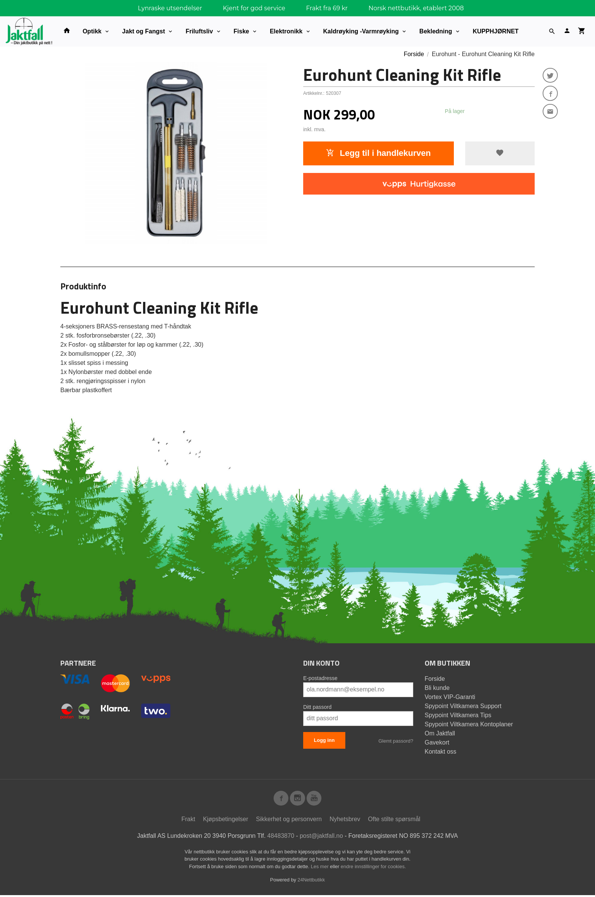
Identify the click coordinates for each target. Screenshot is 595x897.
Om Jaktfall (440, 733)
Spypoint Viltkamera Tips (458, 715)
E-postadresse (320, 678)
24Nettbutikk (311, 881)
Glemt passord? (395, 741)
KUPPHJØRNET (496, 31)
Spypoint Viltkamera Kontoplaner (469, 724)
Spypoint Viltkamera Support (463, 706)
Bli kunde (437, 688)
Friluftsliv (199, 31)
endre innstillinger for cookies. (373, 868)
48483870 (280, 837)
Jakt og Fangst (143, 31)
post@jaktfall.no (321, 837)
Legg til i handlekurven (378, 153)
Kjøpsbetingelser (225, 821)
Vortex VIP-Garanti (450, 697)
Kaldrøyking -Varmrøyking (361, 31)
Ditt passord (317, 707)
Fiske (241, 31)
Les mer (320, 868)
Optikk (92, 31)
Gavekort (437, 742)
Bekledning (435, 31)
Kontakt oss (440, 751)
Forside (414, 54)
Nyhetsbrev (344, 821)
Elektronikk (286, 31)
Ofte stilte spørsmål (394, 821)
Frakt (188, 821)
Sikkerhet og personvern (289, 821)
